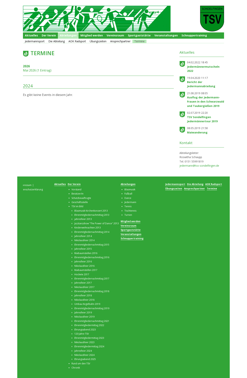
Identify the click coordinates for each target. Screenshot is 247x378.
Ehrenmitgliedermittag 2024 (89, 346)
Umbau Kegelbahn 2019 (87, 304)
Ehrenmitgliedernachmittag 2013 (91, 214)
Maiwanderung (197, 132)
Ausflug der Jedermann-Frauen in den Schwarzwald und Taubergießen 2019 (205, 102)
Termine (139, 41)
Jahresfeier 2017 (83, 282)
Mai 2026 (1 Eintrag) (37, 70)
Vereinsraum (115, 35)
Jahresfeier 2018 (83, 295)
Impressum (25, 185)
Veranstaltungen (166, 35)
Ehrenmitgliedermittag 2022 (89, 325)
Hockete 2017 (81, 274)
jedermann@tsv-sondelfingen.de (199, 165)
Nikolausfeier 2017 (84, 287)
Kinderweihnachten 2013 (87, 227)
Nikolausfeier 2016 (84, 265)
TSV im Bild (77, 206)
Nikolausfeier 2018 (84, 299)
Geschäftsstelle (80, 202)
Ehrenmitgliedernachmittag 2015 (91, 244)
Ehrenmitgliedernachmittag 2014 (91, 232)
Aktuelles (31, 35)
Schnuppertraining (194, 35)
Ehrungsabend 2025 (85, 359)
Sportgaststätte (139, 35)
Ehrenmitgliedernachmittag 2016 (91, 257)
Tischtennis (130, 210)
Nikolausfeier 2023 (84, 342)
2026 (26, 66)
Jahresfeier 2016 (83, 261)
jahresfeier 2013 (83, 219)
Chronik (76, 367)
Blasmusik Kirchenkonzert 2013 (91, 210)
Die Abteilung (56, 41)
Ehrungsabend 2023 (85, 329)
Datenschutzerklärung (31, 189)
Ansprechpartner (120, 41)
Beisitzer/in (77, 193)
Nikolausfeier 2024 (84, 355)
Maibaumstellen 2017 (85, 270)
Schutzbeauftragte (81, 198)
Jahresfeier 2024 (83, 350)
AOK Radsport (77, 41)
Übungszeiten (98, 41)
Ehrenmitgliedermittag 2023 (89, 338)
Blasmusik (129, 189)
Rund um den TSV (81, 363)
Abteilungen (68, 35)
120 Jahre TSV (81, 333)
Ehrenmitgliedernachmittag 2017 (91, 278)
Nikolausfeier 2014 (84, 240)
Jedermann (130, 202)
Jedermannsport (35, 41)
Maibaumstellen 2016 (85, 253)
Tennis (127, 206)
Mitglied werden (91, 35)
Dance (127, 198)
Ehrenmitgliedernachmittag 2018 (91, 291)
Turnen (128, 214)
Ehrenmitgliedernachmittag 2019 (91, 308)
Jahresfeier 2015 (83, 248)
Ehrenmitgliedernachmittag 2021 (91, 321)
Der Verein (49, 35)
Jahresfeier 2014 (83, 236)
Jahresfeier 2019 (83, 312)
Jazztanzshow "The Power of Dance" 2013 (96, 223)
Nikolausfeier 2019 (84, 316)
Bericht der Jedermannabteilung (201, 84)
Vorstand (76, 189)
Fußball (128, 193)
